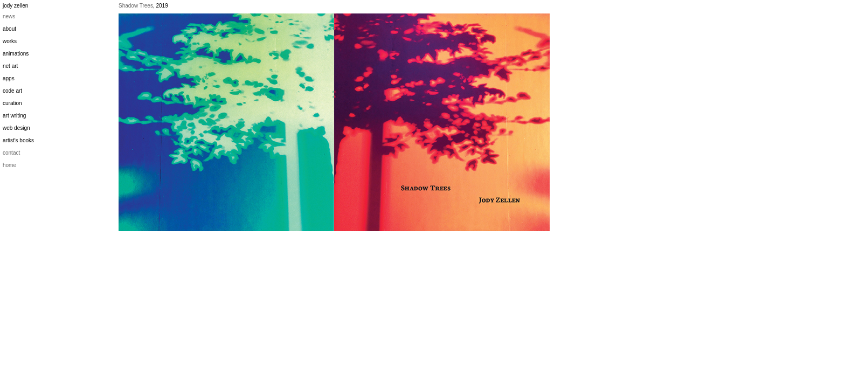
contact (11, 153)
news (9, 16)
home (9, 165)
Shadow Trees (136, 6)
